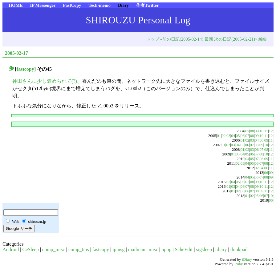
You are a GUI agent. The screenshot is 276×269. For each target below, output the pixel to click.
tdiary (221, 249)
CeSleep (30, 249)
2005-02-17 (16, 53)
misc (153, 249)
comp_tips (78, 249)
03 (228, 136)
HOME (16, 5)
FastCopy (72, 5)
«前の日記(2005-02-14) (181, 39)
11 (266, 131)
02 (224, 136)
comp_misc (53, 249)
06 (243, 136)
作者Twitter (147, 5)
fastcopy (25, 69)
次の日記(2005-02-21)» (235, 39)
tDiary (247, 259)
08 (252, 131)
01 (219, 136)
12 (271, 131)
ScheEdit (184, 249)
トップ (152, 39)
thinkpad (239, 249)
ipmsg (118, 249)
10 (261, 131)
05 (238, 136)
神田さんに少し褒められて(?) (44, 81)
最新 (209, 39)
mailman (136, 249)
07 (247, 131)
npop (166, 249)
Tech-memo (99, 5)
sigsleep (204, 249)
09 (257, 131)
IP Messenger (43, 5)
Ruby (238, 264)
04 (233, 136)
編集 (262, 39)
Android (10, 249)
